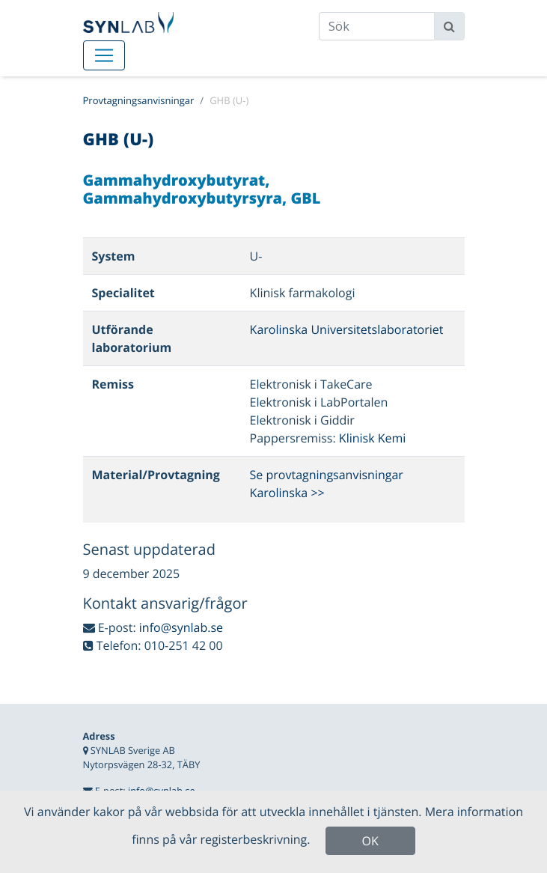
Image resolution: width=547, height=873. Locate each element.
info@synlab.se (181, 627)
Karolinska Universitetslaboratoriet (347, 329)
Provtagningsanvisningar (139, 100)
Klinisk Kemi (372, 438)
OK (370, 841)
